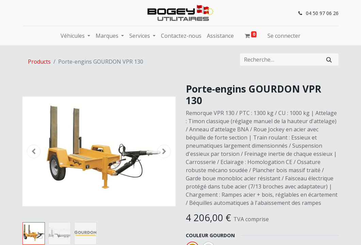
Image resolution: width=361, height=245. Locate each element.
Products (39, 61)
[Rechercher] (329, 59)
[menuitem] (181, 36)
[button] (34, 151)
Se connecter (283, 35)
